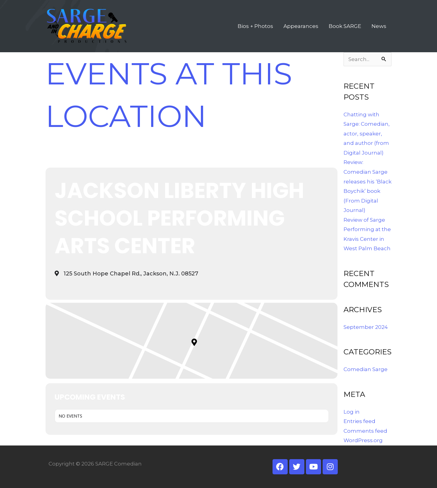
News (378, 26)
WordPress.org (363, 440)
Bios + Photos (255, 26)
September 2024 (366, 327)
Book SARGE (345, 26)
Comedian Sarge (366, 369)
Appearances (300, 26)
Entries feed (359, 421)
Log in (352, 412)
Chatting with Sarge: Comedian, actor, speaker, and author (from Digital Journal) (367, 133)
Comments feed (365, 431)
